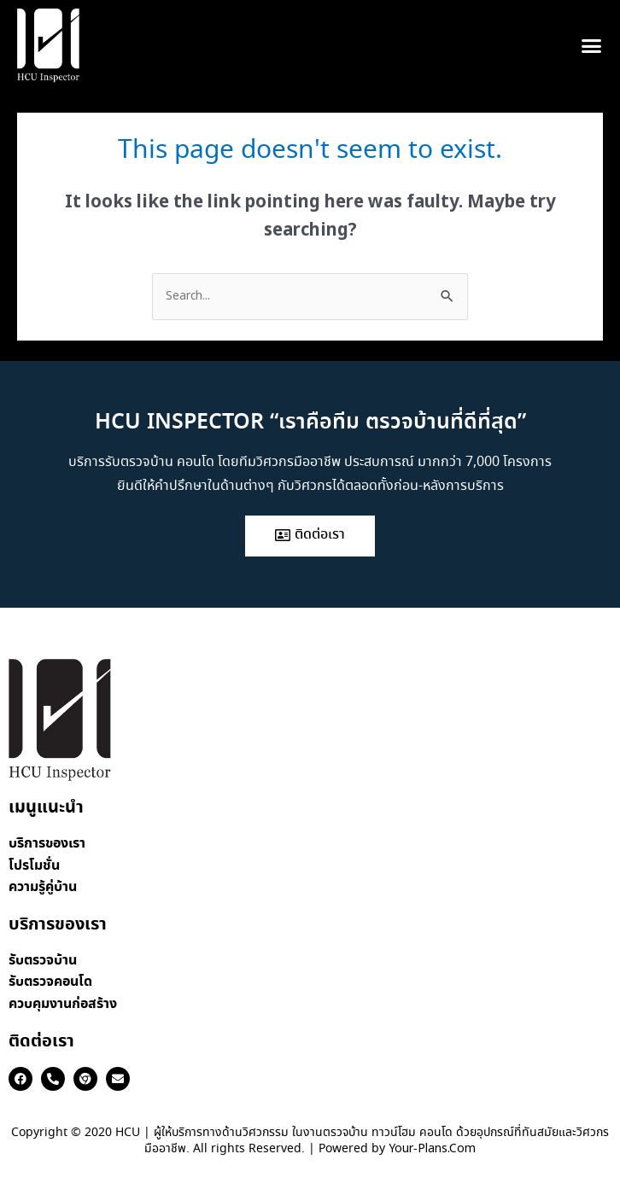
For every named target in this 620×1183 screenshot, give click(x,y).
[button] (591, 46)
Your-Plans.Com (432, 1148)
